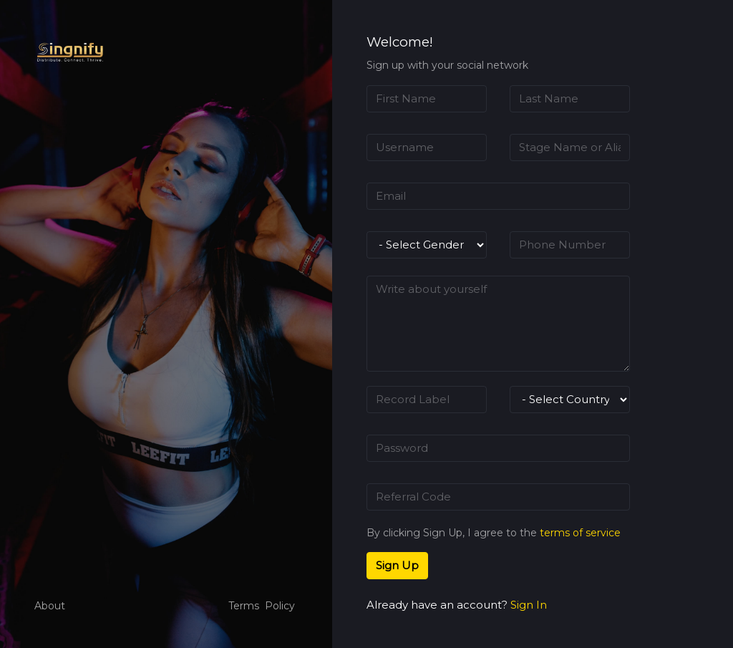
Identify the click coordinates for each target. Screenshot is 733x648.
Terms (243, 605)
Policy (280, 605)
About (49, 605)
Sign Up (397, 565)
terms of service (580, 532)
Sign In (528, 604)
